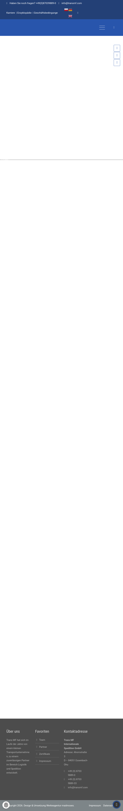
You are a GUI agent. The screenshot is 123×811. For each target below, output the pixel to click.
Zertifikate (44, 754)
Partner (43, 747)
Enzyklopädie (24, 12)
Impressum (45, 761)
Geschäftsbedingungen (46, 12)
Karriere (10, 12)
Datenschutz (110, 805)
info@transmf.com (78, 787)
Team (42, 739)
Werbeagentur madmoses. (60, 805)
